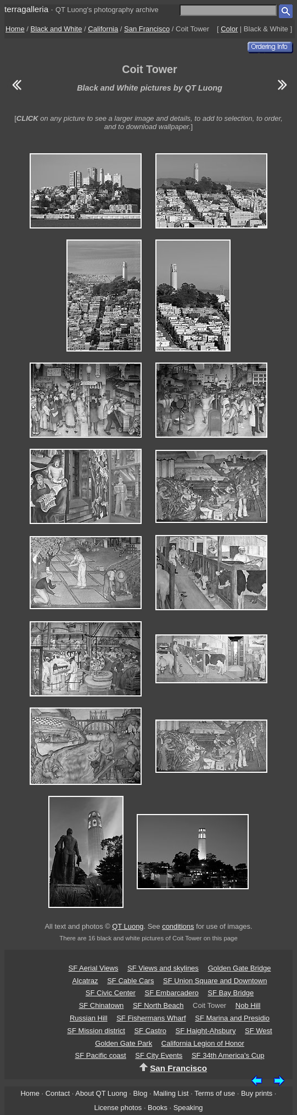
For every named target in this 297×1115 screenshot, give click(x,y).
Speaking (188, 1107)
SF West (258, 1031)
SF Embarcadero (171, 993)
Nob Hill (248, 1005)
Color (229, 29)
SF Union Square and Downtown (215, 981)
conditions (178, 926)
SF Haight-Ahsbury (206, 1031)
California (103, 29)
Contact (58, 1093)
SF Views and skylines (163, 968)
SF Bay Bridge (231, 993)
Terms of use (214, 1093)
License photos (118, 1107)
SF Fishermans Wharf (151, 1018)
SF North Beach (158, 1005)
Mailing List (171, 1093)
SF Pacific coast (100, 1055)
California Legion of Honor (202, 1043)
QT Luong (127, 926)
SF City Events (158, 1055)
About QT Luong (101, 1093)
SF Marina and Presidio (232, 1018)
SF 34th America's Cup (228, 1055)
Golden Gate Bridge (239, 968)
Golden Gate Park (123, 1043)
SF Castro (150, 1031)
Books (157, 1107)
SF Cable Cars (130, 981)
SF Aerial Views (94, 968)
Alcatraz (85, 981)
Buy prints (256, 1093)
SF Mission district (96, 1031)
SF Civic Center (111, 993)
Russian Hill (89, 1018)
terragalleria (26, 9)
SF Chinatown (101, 1005)
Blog (140, 1093)
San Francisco (147, 29)
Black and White (56, 29)
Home (15, 29)
